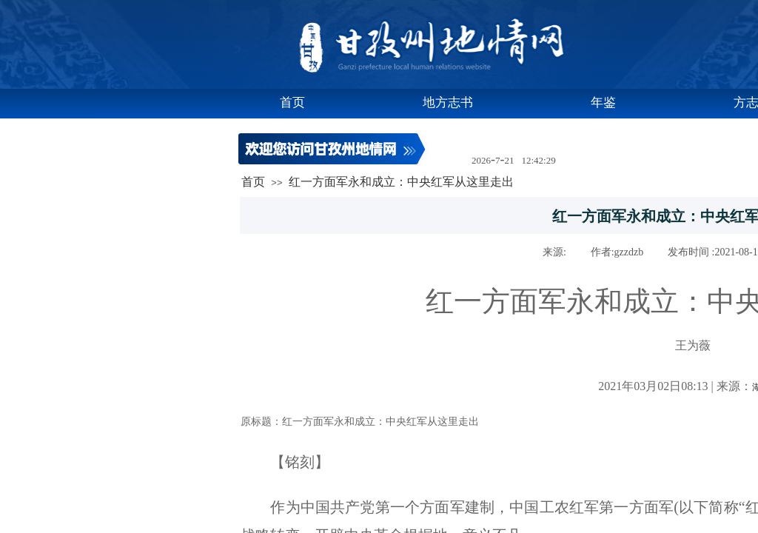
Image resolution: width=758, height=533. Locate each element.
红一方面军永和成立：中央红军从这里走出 (401, 181)
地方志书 (448, 102)
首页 (292, 102)
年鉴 (603, 102)
